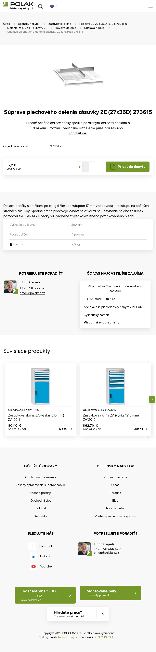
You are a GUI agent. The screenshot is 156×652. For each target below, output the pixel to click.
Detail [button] (63, 429)
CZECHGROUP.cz (106, 637)
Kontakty (41, 516)
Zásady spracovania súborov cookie (41, 485)
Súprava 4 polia (94, 28)
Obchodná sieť (40, 501)
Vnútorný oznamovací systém (115, 516)
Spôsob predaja (41, 493)
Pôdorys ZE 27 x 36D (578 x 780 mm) (103, 24)
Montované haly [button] (101, 593)
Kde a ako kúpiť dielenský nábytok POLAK (113, 307)
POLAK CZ (18, 4)
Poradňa (115, 493)
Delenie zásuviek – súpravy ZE (27, 28)
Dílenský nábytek (29, 24)
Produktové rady (115, 477)
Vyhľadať (40, 6)
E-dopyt (40, 508)
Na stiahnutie (115, 508)
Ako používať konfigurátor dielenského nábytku (115, 288)
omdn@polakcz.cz (32, 293)
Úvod (6, 24)
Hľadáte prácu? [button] (69, 614)
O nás (115, 485)
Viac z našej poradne (99, 322)
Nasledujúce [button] (152, 399)
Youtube (46, 566)
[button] (53, 6)
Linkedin (46, 556)
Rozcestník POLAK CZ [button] (39, 595)
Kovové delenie (65, 28)
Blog (115, 501)
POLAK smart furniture (99, 299)
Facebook (46, 546)
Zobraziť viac (78, 133)
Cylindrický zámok (96, 315)
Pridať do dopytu (131, 167)
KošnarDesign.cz (68, 637)
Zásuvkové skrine (59, 24)
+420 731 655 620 (33, 288)
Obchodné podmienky (40, 477)
